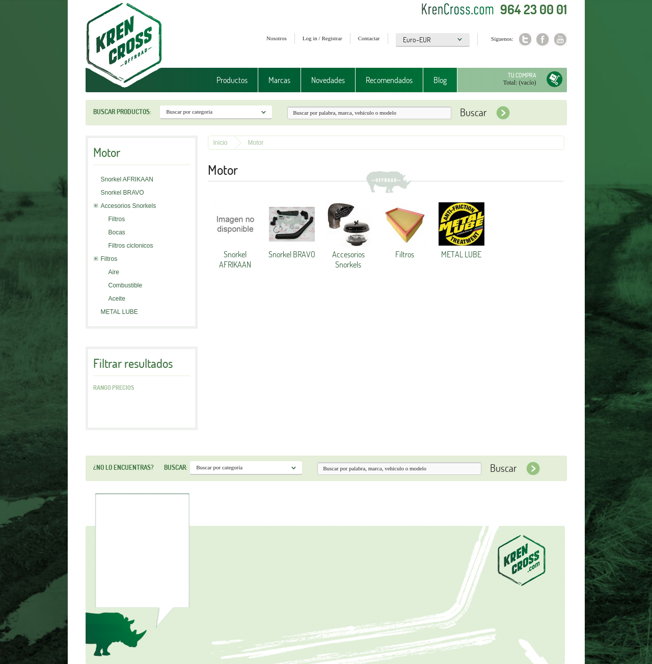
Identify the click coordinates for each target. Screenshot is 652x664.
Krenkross (124, 46)
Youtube (560, 39)
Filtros (116, 219)
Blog (440, 80)
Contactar (369, 38)
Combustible (125, 285)
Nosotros (276, 38)
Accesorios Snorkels (128, 205)
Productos (232, 80)
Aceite (116, 298)
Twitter (525, 39)
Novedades (328, 80)
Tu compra (522, 75)
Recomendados (389, 80)
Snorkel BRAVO (122, 192)
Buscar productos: (122, 112)
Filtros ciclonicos (130, 245)
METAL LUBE (119, 311)
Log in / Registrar (322, 38)
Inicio (220, 142)
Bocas (116, 232)
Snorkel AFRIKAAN (127, 179)
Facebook (542, 39)
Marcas (279, 80)
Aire (113, 272)
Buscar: (175, 467)
